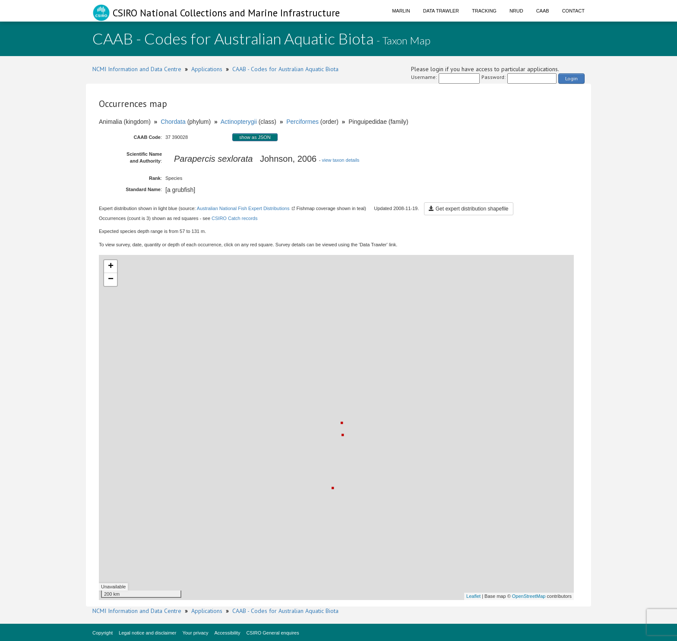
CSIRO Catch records (234, 218)
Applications (206, 69)
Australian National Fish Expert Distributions (243, 208)
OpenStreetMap (529, 596)
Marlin (401, 10)
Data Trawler (441, 10)
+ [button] (111, 266)
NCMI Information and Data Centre (136, 69)
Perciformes (302, 121)
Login (571, 78)
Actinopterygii (239, 121)
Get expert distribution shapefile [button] (468, 209)
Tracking (484, 10)
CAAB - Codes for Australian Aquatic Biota (285, 69)
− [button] (111, 279)
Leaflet (473, 596)
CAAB (542, 10)
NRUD (516, 10)
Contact (573, 10)
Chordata (173, 121)
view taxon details (341, 160)
